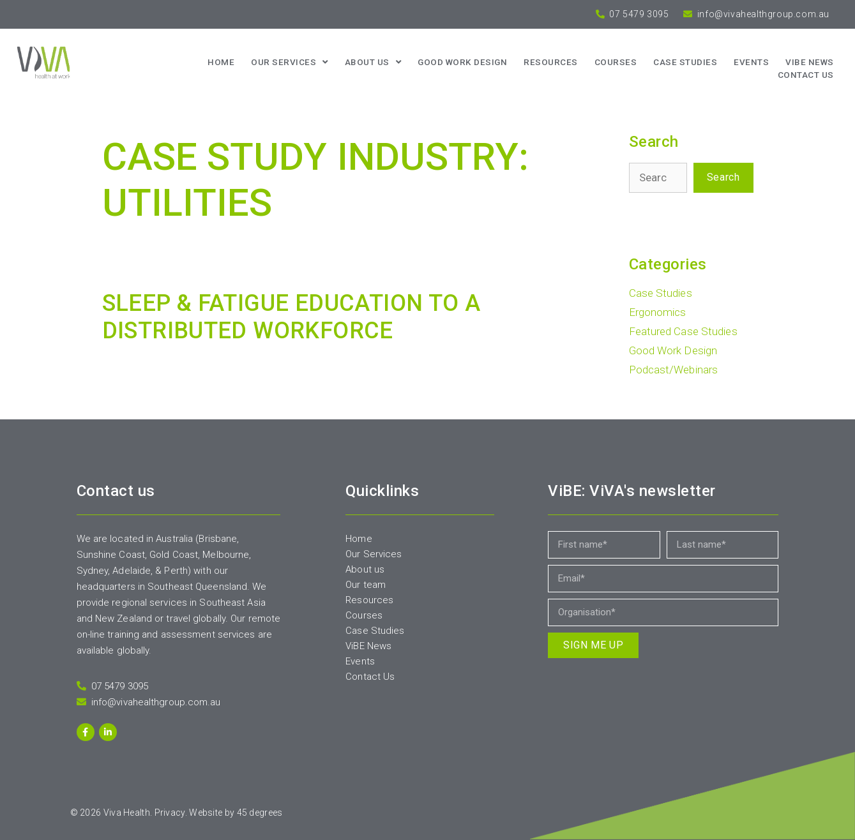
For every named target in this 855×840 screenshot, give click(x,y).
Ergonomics (657, 312)
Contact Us (370, 676)
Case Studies (685, 62)
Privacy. (171, 812)
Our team (365, 584)
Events (751, 62)
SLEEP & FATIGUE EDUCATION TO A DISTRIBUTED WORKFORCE (291, 317)
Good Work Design (462, 62)
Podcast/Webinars (673, 369)
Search (723, 177)
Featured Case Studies (683, 331)
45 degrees (260, 812)
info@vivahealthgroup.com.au (762, 14)
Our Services (289, 62)
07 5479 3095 (638, 14)
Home (221, 62)
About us (373, 62)
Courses (615, 62)
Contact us (806, 75)
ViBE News (809, 62)
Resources (551, 62)
